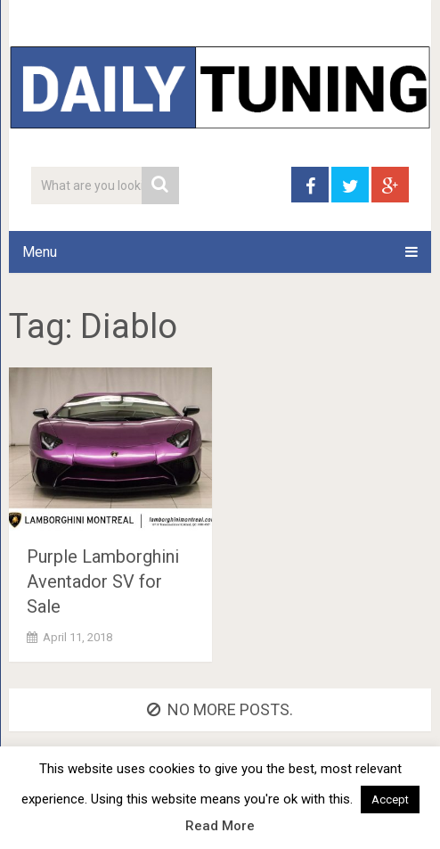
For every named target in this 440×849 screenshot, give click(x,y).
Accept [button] (390, 799)
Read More (220, 826)
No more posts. (220, 709)
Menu (39, 251)
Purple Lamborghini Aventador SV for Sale (103, 581)
